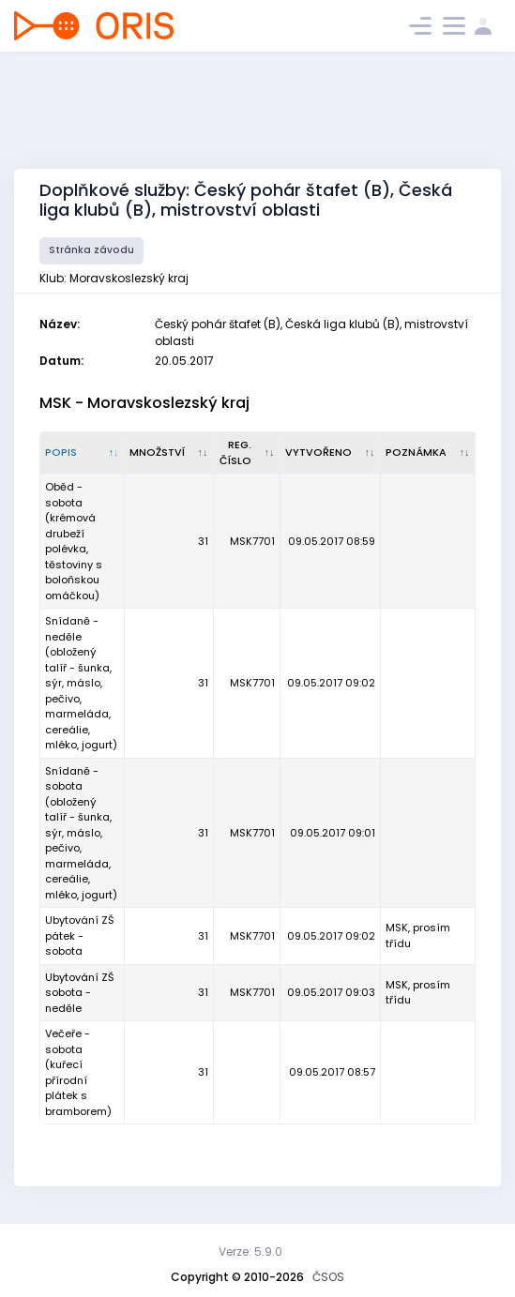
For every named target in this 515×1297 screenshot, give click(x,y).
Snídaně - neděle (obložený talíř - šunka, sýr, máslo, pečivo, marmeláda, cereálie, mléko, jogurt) (81, 682)
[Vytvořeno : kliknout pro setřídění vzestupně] (330, 453)
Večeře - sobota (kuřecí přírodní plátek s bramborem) (78, 1072)
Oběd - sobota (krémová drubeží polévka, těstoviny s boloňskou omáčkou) (73, 541)
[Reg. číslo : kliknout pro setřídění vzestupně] (247, 453)
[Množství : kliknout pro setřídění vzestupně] (169, 453)
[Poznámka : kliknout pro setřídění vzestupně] (428, 453)
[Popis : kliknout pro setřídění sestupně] (82, 453)
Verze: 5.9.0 (250, 1251)
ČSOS (328, 1277)
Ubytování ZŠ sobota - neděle (79, 993)
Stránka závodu (91, 250)
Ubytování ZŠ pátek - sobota (79, 935)
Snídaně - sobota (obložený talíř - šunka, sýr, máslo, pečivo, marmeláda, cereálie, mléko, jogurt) (81, 832)
